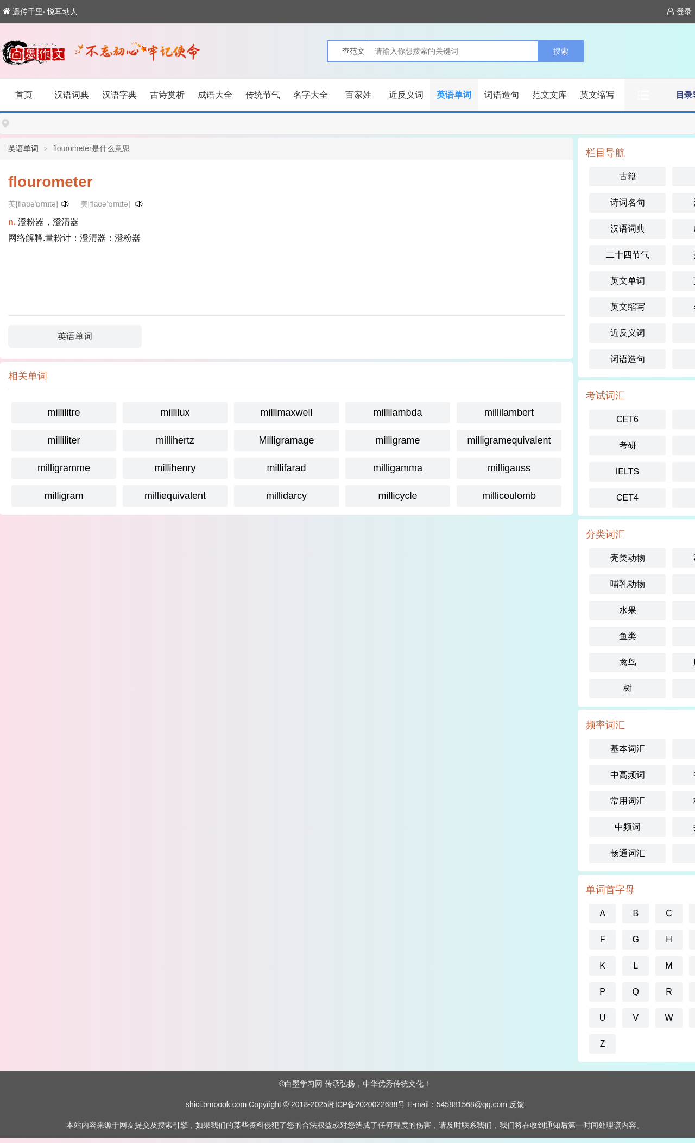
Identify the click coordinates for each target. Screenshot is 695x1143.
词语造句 (501, 94)
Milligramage (286, 440)
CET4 (627, 497)
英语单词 (454, 94)
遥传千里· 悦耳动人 (40, 11)
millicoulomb (509, 495)
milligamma (397, 468)
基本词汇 (627, 748)
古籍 (627, 176)
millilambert (509, 412)
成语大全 (215, 94)
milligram (64, 495)
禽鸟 (627, 662)
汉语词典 (71, 94)
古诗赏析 (167, 94)
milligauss (509, 468)
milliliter (64, 440)
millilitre (64, 412)
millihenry (174, 468)
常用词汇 (627, 800)
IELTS (627, 471)
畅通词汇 (627, 853)
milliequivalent (175, 495)
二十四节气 (627, 254)
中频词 (628, 827)
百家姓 (358, 94)
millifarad (286, 468)
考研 (627, 445)
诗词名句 (627, 202)
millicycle (398, 495)
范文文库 (549, 94)
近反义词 (406, 94)
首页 (24, 94)
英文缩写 (597, 94)
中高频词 (627, 774)
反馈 (517, 1104)
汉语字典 (119, 94)
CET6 (627, 419)
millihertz (175, 440)
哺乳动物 (627, 584)
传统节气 (262, 94)
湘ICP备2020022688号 (366, 1104)
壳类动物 (627, 558)
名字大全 (310, 94)
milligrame (397, 440)
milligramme (63, 468)
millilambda (397, 412)
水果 (627, 610)
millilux (175, 412)
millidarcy (286, 495)
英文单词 (627, 280)
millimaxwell (286, 412)
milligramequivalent (509, 440)
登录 (679, 11)
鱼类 (627, 636)
